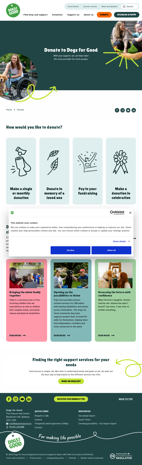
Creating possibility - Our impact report (97, 423)
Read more (15, 335)
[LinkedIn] (29, 399)
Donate (104, 14)
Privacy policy (36, 458)
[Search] (130, 6)
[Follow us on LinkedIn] (133, 110)
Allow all (111, 250)
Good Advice (73, 6)
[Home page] (13, 10)
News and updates (109, 6)
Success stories (90, 6)
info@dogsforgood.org (18, 423)
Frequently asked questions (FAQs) (52, 423)
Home (9, 109)
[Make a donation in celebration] (121, 171)
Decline (70, 250)
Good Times (84, 419)
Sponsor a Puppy (126, 14)
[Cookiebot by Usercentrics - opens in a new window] (112, 213)
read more (104, 335)
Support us (73, 14)
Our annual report (86, 415)
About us (88, 14)
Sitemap (72, 458)
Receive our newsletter (71, 399)
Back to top (126, 399)
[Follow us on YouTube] (128, 110)
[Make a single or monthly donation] (21, 171)
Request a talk (42, 415)
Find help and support (35, 14)
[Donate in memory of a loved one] (54, 171)
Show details (119, 241)
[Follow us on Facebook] (117, 110)
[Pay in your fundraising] (88, 171)
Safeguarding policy (55, 458)
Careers (38, 419)
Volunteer (57, 14)
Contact (38, 427)
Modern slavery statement (92, 458)
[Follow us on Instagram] (122, 110)
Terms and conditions (15, 458)
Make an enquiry (71, 381)
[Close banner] (130, 213)
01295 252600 (15, 427)
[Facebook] (9, 399)
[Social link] (22, 399)
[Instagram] (15, 399)
